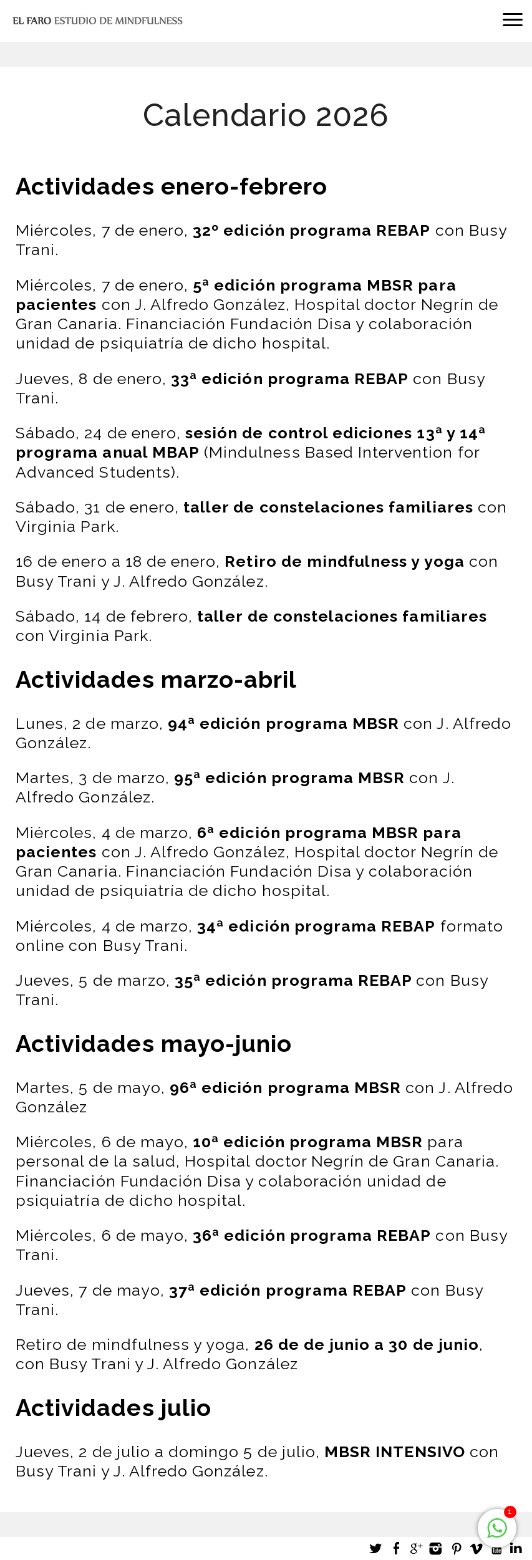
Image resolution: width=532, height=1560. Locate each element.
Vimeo (476, 1548)
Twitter (376, 1548)
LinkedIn (516, 1548)
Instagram (436, 1548)
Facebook (396, 1548)
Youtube (496, 1548)
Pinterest (456, 1548)
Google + (416, 1548)
